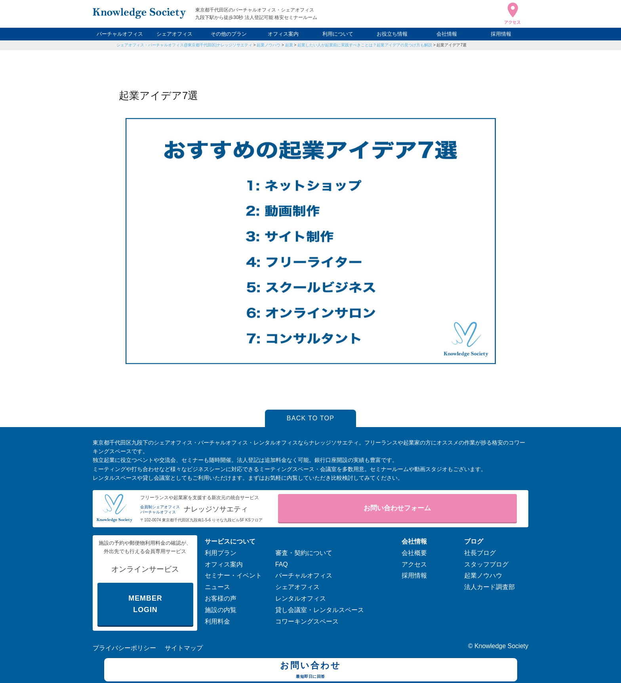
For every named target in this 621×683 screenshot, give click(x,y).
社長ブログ (480, 552)
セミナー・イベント (233, 575)
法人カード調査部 (489, 587)
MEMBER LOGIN (145, 604)
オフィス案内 (283, 34)
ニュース (217, 587)
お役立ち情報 (392, 34)
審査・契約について (303, 552)
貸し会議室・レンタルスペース (319, 610)
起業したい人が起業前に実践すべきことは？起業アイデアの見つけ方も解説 (364, 45)
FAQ (281, 564)
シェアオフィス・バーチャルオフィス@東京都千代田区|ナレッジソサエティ (184, 45)
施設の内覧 (220, 610)
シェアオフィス (174, 34)
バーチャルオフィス (120, 34)
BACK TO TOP (311, 418)
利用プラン (220, 552)
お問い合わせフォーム (397, 508)
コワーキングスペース (307, 621)
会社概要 (414, 552)
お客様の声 (220, 598)
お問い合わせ (311, 670)
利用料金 (217, 621)
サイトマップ (184, 648)
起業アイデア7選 (451, 45)
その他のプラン (229, 34)
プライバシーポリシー (124, 648)
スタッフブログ (486, 564)
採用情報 (501, 34)
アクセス (414, 564)
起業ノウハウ (268, 45)
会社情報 (446, 34)
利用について (337, 34)
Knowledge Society (501, 646)
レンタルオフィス (300, 598)
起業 (289, 45)
